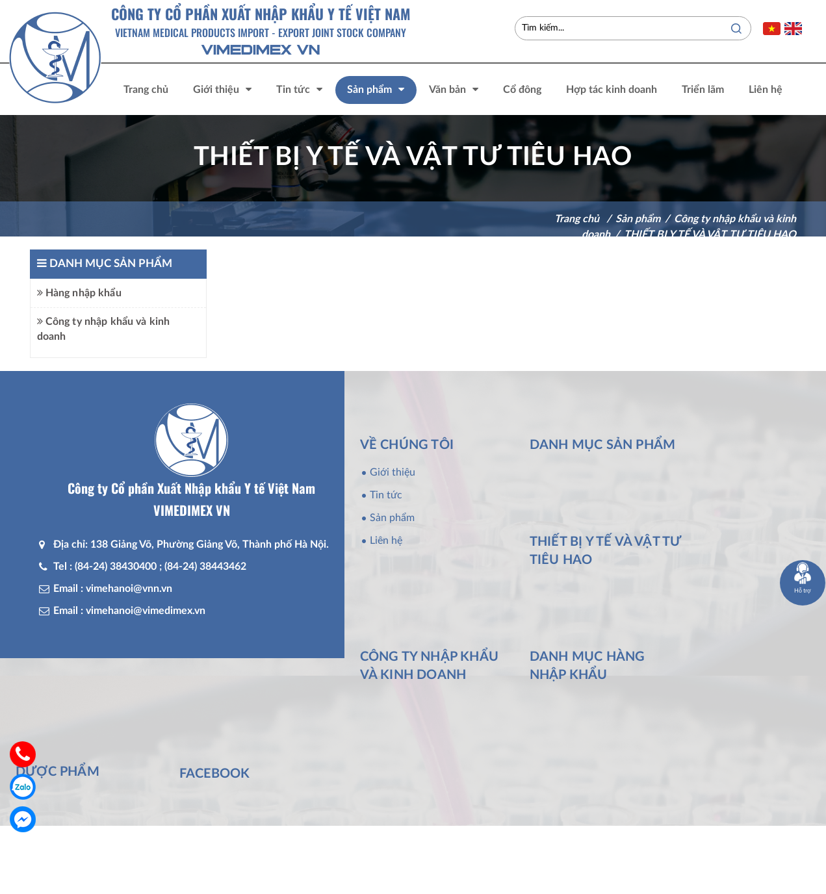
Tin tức (386, 495)
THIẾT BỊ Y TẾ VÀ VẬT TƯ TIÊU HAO (710, 234)
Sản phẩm (392, 518)
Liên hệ (386, 540)
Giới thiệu (392, 472)
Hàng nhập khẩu (79, 293)
